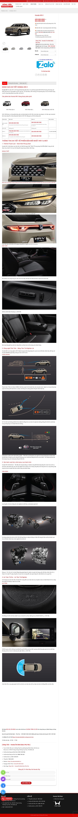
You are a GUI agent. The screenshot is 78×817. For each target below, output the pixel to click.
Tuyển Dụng (19, 6)
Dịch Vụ (41, 4)
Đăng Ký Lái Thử (49, 4)
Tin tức (73, 4)
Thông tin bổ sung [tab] (13, 83)
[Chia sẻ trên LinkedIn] (46, 75)
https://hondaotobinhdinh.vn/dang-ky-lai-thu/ (23, 737)
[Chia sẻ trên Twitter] (38, 75)
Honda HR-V (12, 11)
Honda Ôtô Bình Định (18, 763)
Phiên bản (37, 54)
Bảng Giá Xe (59, 4)
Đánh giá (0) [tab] (23, 83)
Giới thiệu (26, 4)
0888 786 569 (41, 803)
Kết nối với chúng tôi (59, 799)
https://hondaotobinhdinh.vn (14, 761)
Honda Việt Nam (58, 796)
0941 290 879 (39, 806)
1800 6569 (40, 32)
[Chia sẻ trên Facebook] (36, 75)
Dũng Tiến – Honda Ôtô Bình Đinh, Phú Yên (19, 766)
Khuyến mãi (67, 4)
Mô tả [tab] (4, 83)
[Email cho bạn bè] (41, 75)
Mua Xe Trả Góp (74, 1)
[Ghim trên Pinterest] (43, 75)
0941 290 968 (42, 801)
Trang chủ (18, 4)
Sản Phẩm (34, 4)
